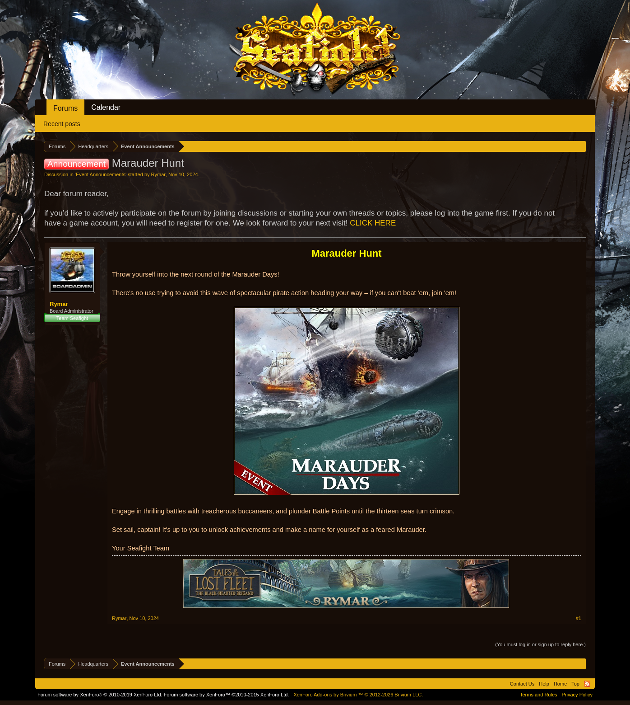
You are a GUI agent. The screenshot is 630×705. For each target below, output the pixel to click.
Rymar (158, 174)
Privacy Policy (577, 694)
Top (575, 683)
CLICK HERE (373, 223)
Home (560, 683)
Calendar (105, 107)
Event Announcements (100, 174)
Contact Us (522, 683)
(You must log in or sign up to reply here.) (540, 644)
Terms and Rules (538, 694)
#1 (578, 618)
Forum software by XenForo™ (226, 694)
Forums (65, 108)
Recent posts (61, 123)
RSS (587, 684)
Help (544, 683)
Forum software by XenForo (99, 694)
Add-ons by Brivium (358, 694)
